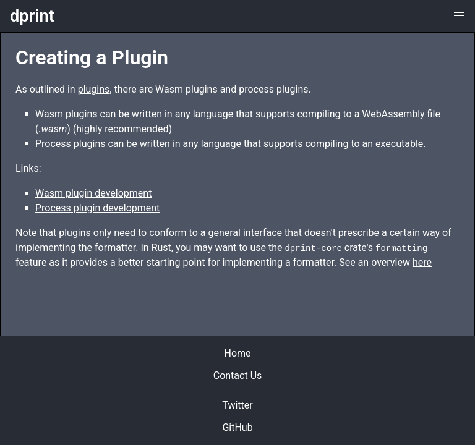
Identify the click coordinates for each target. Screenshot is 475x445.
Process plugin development (97, 208)
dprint (32, 16)
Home (237, 353)
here (422, 262)
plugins (94, 89)
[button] (459, 16)
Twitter (237, 405)
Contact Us (237, 375)
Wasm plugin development (93, 193)
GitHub (237, 427)
